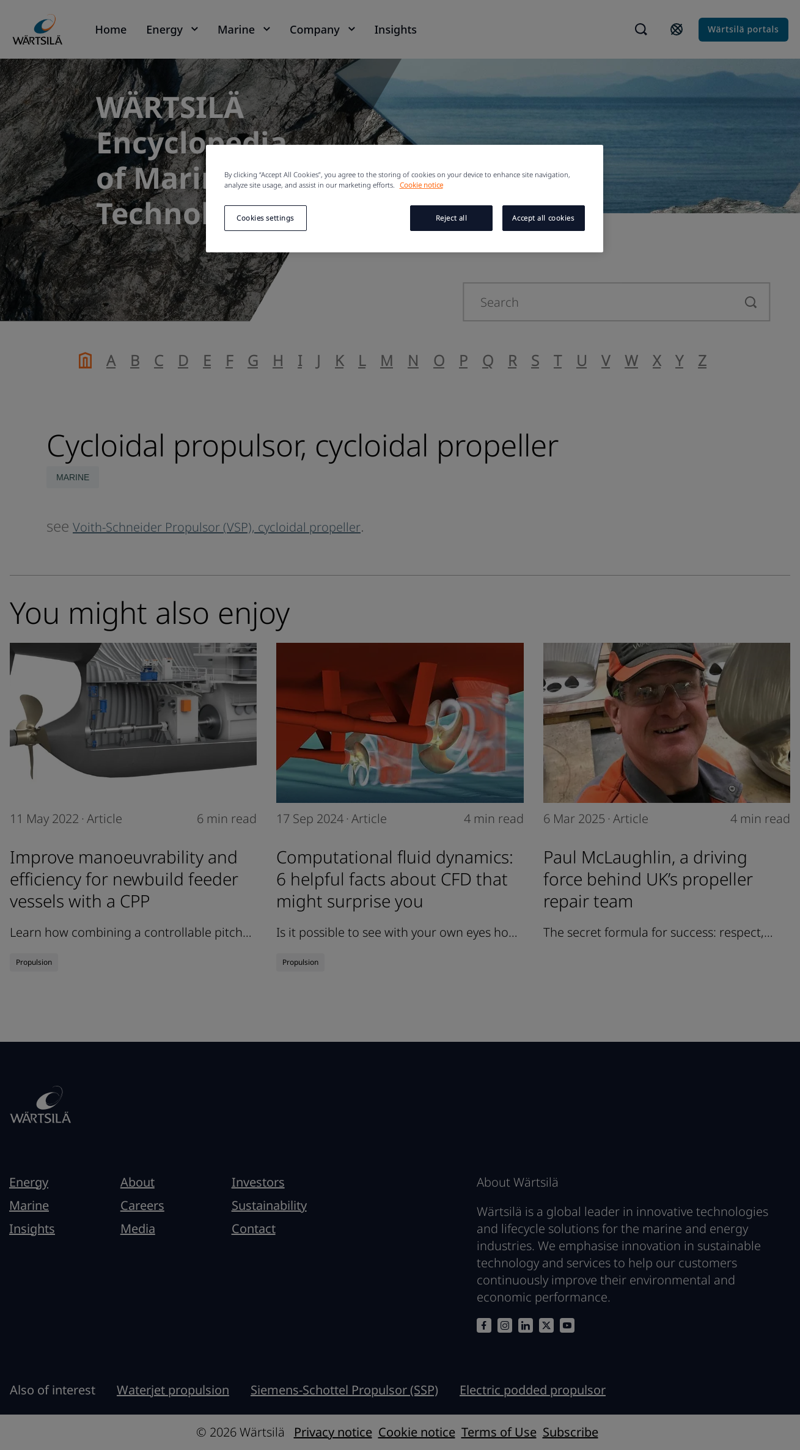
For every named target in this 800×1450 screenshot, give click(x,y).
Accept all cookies (543, 217)
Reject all (452, 217)
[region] (404, 198)
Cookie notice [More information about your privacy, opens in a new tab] (421, 184)
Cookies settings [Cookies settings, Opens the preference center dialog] (265, 217)
